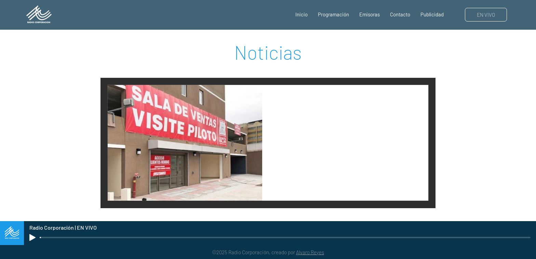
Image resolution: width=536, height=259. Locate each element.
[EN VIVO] (486, 14)
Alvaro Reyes (310, 252)
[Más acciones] (415, 99)
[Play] (32, 237)
